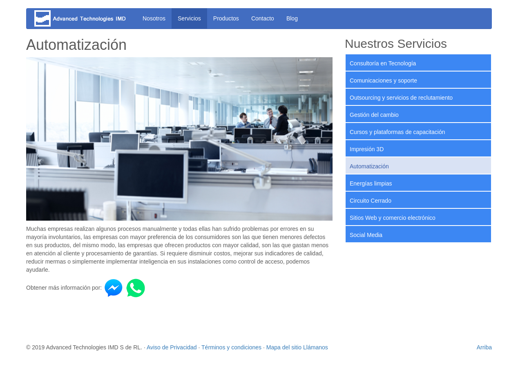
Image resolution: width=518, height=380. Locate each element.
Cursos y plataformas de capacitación (397, 132)
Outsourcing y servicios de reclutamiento (401, 97)
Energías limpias (371, 183)
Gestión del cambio (374, 115)
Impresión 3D (367, 149)
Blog (292, 18)
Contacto (262, 18)
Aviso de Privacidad (172, 347)
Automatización (369, 166)
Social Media (366, 235)
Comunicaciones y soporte (383, 80)
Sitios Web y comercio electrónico (392, 218)
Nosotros (154, 18)
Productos (226, 18)
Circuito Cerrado (370, 200)
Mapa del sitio (283, 347)
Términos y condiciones (231, 347)
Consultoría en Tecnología (383, 63)
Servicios (189, 18)
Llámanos (315, 347)
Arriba (484, 347)
